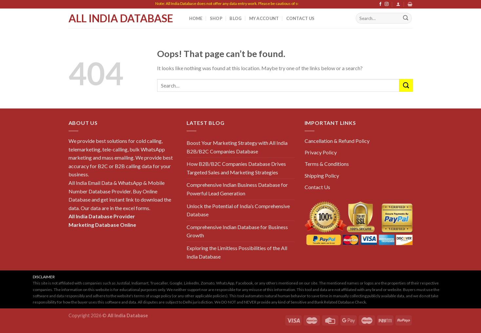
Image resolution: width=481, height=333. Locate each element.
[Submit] (405, 18)
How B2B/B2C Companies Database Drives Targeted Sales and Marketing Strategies (236, 168)
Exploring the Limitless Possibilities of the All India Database (237, 252)
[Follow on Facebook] (380, 4)
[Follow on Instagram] (387, 4)
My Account (264, 18)
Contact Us (300, 18)
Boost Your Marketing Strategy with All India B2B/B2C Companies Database (237, 147)
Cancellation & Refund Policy (337, 141)
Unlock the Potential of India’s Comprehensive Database (238, 210)
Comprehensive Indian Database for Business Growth (237, 231)
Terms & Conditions (327, 164)
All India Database (121, 18)
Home (196, 18)
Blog (236, 18)
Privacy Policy (321, 152)
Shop (216, 18)
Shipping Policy (322, 175)
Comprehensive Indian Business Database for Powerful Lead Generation (237, 189)
